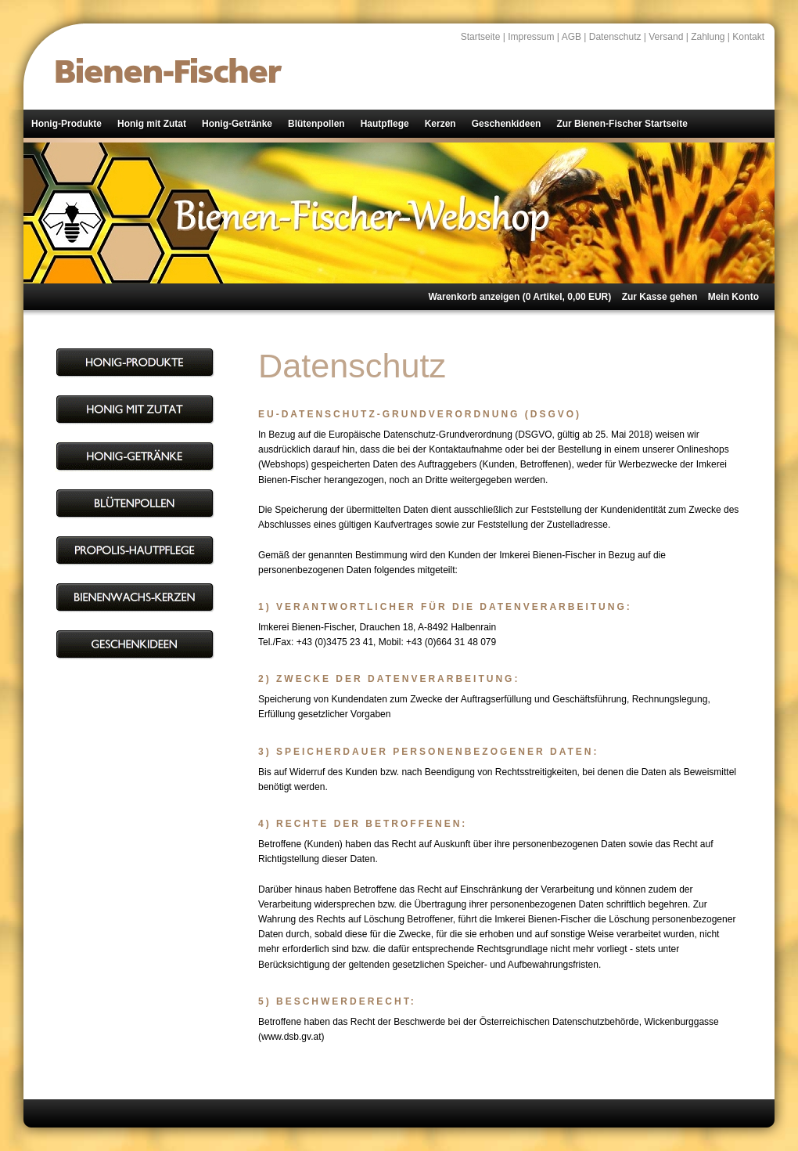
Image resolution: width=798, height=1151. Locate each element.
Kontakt (748, 36)
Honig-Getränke (237, 123)
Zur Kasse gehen (660, 296)
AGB (571, 36)
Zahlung (707, 36)
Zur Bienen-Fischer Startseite (621, 123)
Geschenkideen (506, 123)
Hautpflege (385, 123)
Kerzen (440, 123)
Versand (666, 36)
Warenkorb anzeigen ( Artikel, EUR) (519, 296)
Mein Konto (733, 296)
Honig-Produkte (66, 123)
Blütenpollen (316, 123)
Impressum (531, 36)
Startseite (481, 36)
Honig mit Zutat (151, 123)
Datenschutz (615, 36)
